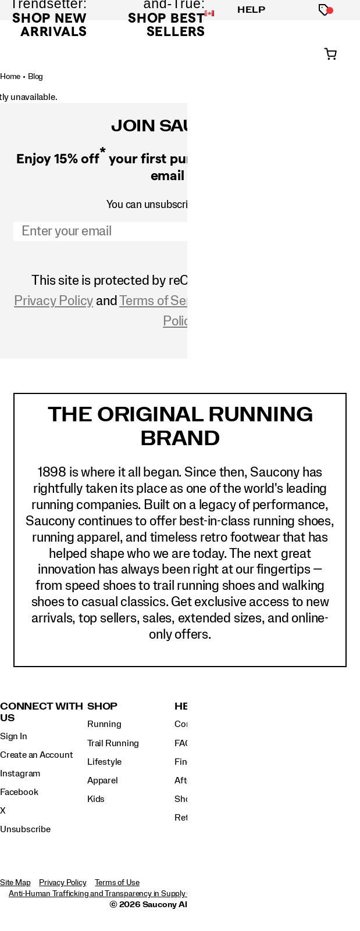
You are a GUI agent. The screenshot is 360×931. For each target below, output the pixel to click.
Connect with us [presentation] (41, 712)
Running (104, 724)
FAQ (182, 743)
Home (10, 77)
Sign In (13, 736)
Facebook (19, 792)
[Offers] (325, 10)
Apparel (102, 780)
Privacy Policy (53, 301)
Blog (35, 77)
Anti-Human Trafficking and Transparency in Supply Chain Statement (127, 894)
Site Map (15, 883)
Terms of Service (166, 301)
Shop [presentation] (102, 706)
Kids (96, 799)
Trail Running (113, 743)
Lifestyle (104, 762)
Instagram (20, 773)
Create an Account (36, 755)
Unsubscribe (25, 829)
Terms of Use (117, 883)
